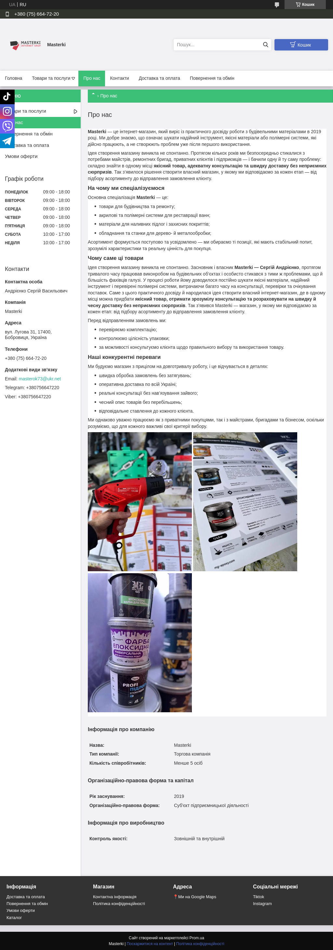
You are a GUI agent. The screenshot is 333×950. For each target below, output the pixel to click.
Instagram (262, 903)
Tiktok (258, 896)
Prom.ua (197, 938)
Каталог (14, 917)
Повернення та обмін (212, 78)
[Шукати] (265, 44)
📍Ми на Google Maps (194, 896)
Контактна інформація (115, 896)
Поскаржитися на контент (150, 944)
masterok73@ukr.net (40, 378)
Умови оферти (21, 156)
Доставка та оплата (159, 78)
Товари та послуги (51, 78)
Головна (13, 78)
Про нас (91, 78)
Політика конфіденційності (119, 903)
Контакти (119, 78)
